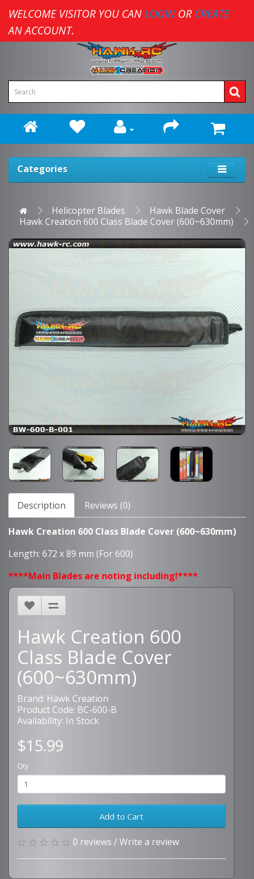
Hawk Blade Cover (187, 210)
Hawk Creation (77, 698)
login (160, 13)
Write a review (149, 842)
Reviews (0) (107, 505)
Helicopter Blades (88, 210)
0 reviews (92, 842)
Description (41, 505)
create (212, 13)
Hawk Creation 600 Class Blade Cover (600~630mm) (126, 221)
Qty (22, 766)
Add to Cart (121, 816)
